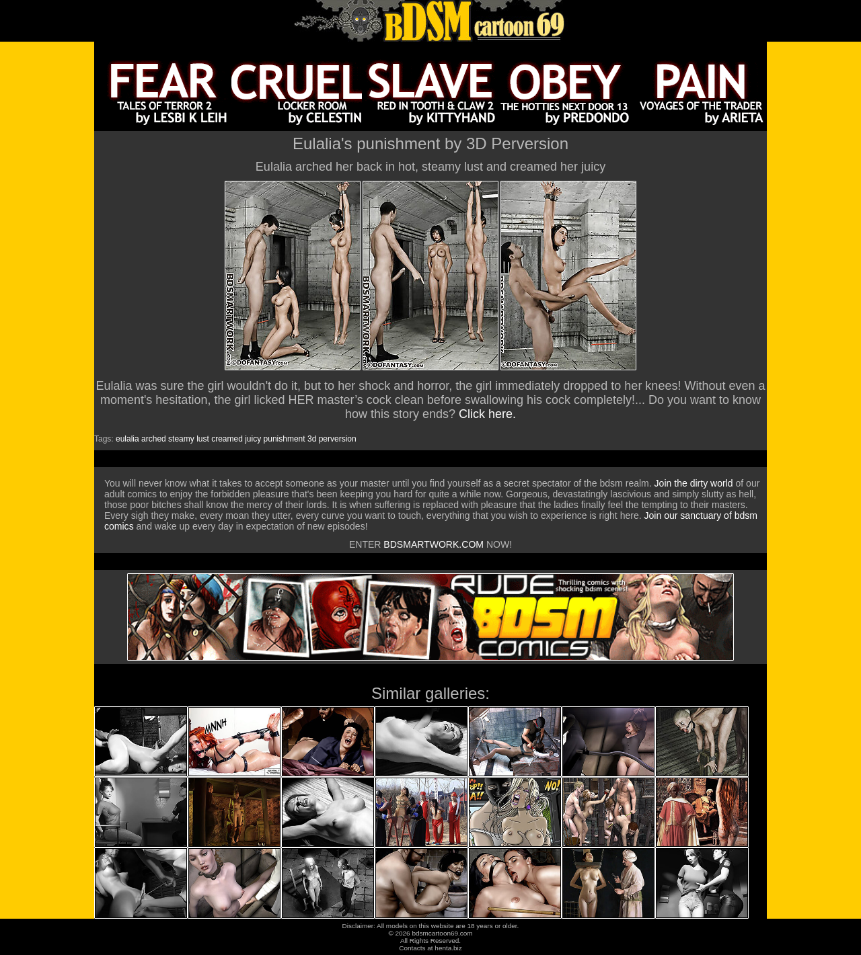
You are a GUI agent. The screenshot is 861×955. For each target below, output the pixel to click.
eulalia (127, 439)
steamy (181, 439)
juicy (253, 439)
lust (202, 439)
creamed (227, 439)
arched (153, 439)
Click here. (487, 414)
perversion (338, 439)
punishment (284, 439)
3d (311, 439)
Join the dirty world (693, 483)
